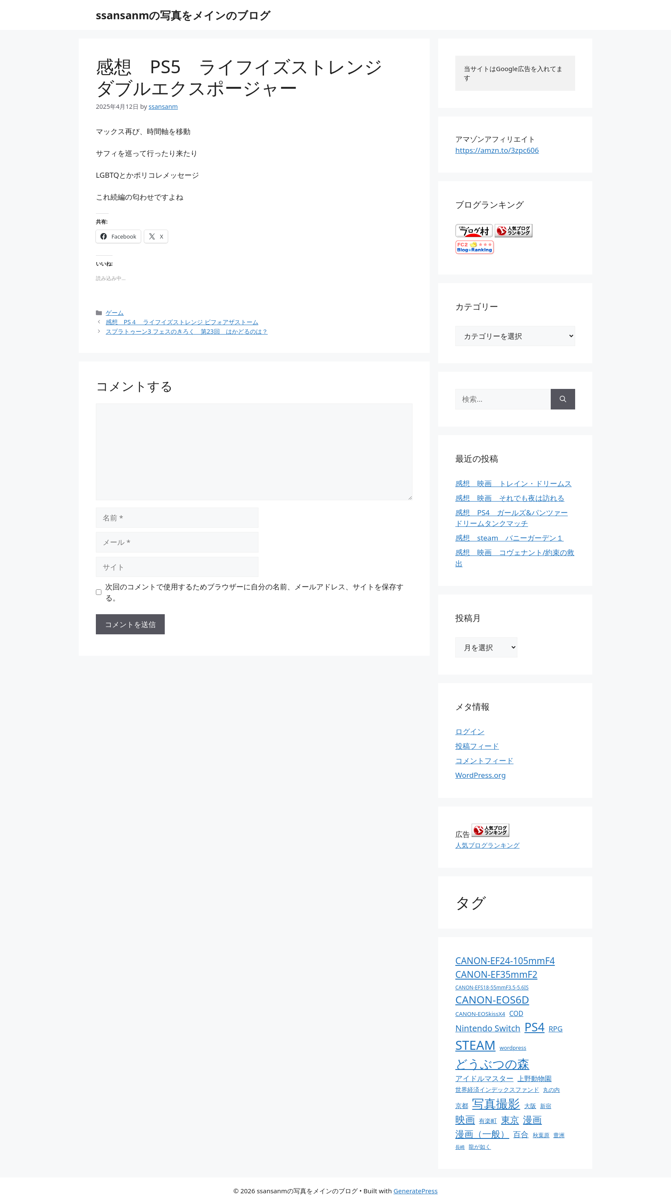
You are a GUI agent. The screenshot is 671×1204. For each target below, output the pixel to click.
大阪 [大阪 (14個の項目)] (530, 1106)
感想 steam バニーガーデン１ (509, 538)
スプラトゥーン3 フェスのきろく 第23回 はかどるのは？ (187, 331)
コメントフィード (484, 760)
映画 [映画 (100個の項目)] (465, 1119)
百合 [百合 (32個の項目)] (520, 1134)
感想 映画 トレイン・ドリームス (513, 483)
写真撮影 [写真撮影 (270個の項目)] (496, 1103)
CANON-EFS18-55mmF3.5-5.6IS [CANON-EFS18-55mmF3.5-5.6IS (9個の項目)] (491, 987)
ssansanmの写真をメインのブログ (183, 15)
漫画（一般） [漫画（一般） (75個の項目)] (482, 1133)
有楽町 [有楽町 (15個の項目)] (488, 1121)
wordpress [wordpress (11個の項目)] (512, 1048)
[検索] (563, 399)
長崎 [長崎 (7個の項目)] (460, 1147)
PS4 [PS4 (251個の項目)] (534, 1027)
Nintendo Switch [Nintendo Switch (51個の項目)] (487, 1028)
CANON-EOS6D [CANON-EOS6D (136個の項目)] (492, 999)
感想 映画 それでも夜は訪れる (509, 498)
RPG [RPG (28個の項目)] (556, 1029)
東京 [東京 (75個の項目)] (510, 1119)
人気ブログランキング (487, 845)
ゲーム (115, 312)
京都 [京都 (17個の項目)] (461, 1105)
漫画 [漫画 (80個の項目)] (532, 1119)
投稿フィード (477, 746)
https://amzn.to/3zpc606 (497, 150)
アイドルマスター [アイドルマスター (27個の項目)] (484, 1078)
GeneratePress (416, 1190)
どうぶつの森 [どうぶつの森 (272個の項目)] (492, 1063)
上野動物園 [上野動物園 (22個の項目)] (534, 1078)
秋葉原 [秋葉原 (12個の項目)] (541, 1135)
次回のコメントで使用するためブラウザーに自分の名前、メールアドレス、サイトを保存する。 (254, 592)
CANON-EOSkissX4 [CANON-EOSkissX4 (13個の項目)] (480, 1014)
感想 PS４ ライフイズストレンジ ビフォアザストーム (182, 322)
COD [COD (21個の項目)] (516, 1013)
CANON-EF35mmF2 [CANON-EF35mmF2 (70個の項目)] (496, 974)
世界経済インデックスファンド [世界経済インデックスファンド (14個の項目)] (497, 1089)
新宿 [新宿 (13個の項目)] (545, 1106)
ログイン (469, 731)
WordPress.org (480, 775)
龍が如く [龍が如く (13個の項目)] (480, 1146)
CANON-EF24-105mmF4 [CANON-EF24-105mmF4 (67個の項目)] (505, 961)
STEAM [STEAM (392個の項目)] (475, 1045)
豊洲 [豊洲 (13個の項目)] (558, 1135)
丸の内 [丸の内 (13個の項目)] (551, 1089)
